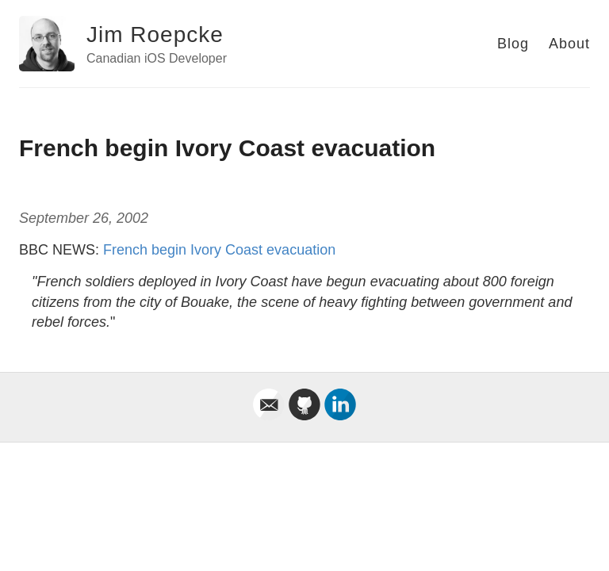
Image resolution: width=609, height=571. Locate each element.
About (569, 44)
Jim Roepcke (155, 34)
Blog (513, 44)
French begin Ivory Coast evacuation (219, 250)
